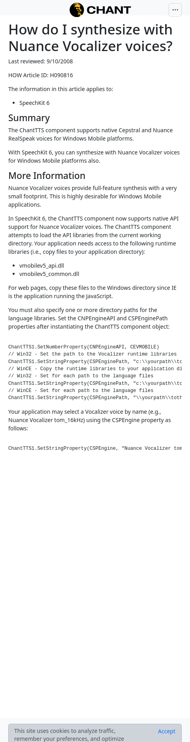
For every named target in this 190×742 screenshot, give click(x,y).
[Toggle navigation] (175, 10)
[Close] (166, 731)
